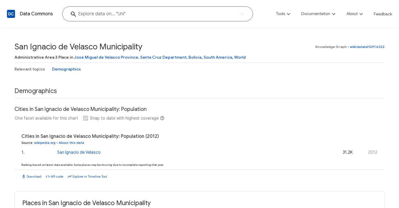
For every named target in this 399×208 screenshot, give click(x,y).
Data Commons (36, 14)
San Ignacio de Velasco (79, 152)
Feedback (383, 13)
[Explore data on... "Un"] (157, 13)
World (240, 57)
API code (57, 176)
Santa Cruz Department (163, 57)
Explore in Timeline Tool (90, 176)
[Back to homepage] (11, 14)
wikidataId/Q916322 (367, 46)
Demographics (66, 69)
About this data (71, 143)
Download (34, 176)
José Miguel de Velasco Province (106, 57)
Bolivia (195, 57)
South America (218, 57)
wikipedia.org (45, 143)
